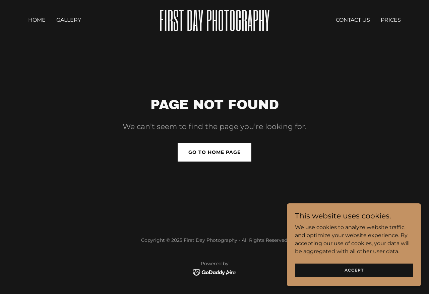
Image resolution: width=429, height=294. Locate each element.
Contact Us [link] (353, 20)
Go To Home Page (214, 152)
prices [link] (391, 20)
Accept (354, 270)
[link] (214, 29)
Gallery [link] (68, 20)
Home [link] (37, 20)
